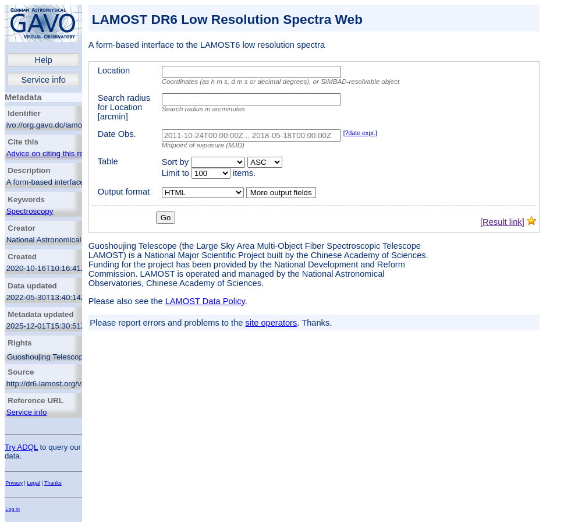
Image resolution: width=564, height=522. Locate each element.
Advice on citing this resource (56, 153)
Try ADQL (21, 447)
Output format (124, 191)
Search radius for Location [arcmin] (124, 107)
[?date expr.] (360, 132)
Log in (12, 509)
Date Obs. (117, 134)
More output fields (281, 192)
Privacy (14, 483)
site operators (271, 322)
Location (114, 70)
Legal (33, 483)
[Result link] (502, 222)
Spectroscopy (30, 211)
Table (108, 161)
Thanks (53, 483)
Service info (43, 79)
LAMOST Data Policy (205, 301)
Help (43, 60)
